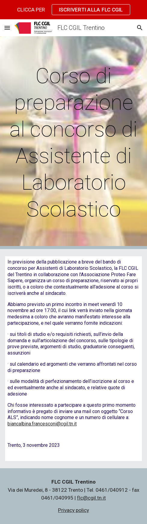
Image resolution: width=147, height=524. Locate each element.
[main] (73, 142)
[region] (73, 9)
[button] (7, 27)
